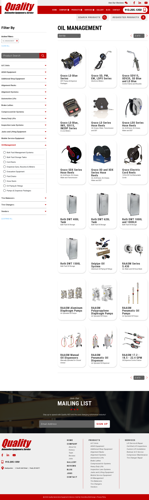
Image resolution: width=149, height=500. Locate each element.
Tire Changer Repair (135, 458)
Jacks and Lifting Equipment (102, 472)
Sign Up (102, 424)
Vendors (94, 487)
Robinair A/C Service (135, 452)
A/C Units (94, 443)
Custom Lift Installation (136, 449)
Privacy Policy (101, 497)
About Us (72, 447)
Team (71, 453)
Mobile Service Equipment (101, 475)
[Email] (67, 424)
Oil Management (97, 478)
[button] (92, 17)
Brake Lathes (96, 461)
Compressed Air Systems (101, 464)
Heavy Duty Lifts (97, 466)
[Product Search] (20, 55)
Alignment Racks (97, 452)
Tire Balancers (96, 481)
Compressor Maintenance (137, 455)
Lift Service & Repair (135, 443)
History (72, 450)
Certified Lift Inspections (137, 446)
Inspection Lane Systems (101, 469)
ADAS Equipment (97, 446)
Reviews (72, 456)
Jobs (71, 459)
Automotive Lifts (97, 458)
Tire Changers (96, 484)
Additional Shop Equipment (101, 449)
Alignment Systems (98, 455)
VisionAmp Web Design (88, 497)
